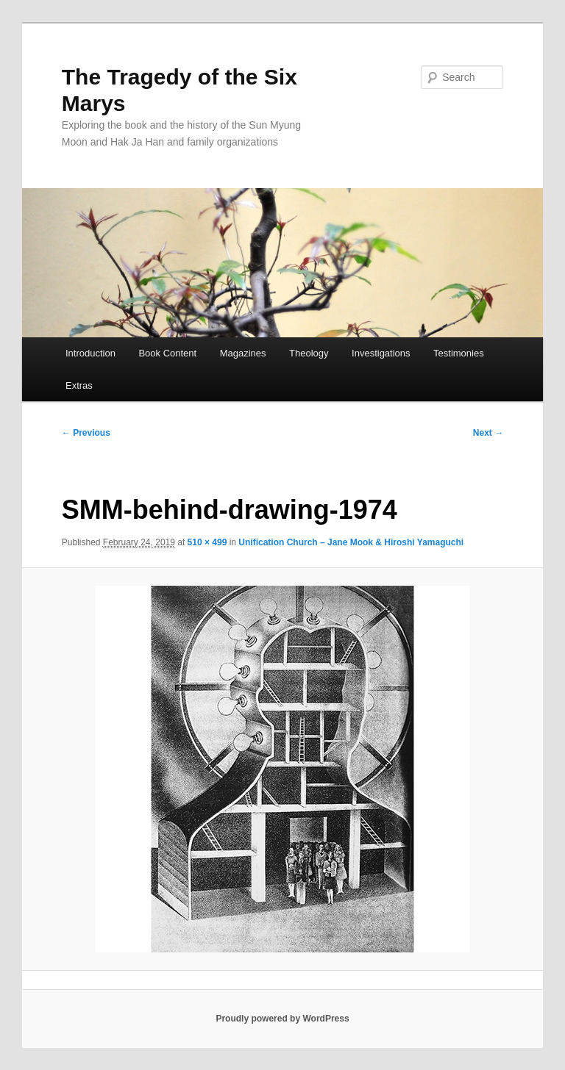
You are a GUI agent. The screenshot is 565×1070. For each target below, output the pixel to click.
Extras (79, 385)
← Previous (86, 433)
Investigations (381, 353)
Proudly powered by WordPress (282, 1018)
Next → (488, 433)
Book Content (167, 353)
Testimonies (458, 353)
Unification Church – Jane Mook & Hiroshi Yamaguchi (350, 542)
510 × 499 (207, 542)
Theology (308, 353)
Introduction (90, 353)
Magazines (243, 353)
